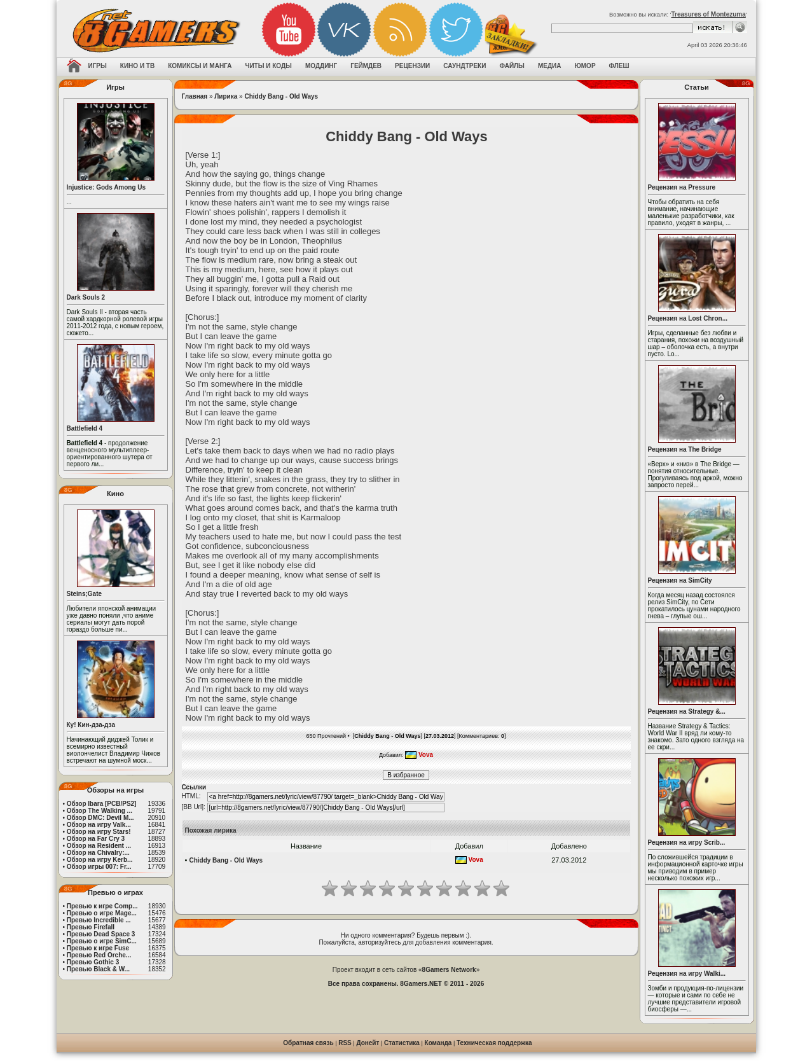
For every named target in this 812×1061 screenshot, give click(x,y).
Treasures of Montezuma (708, 14)
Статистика (402, 1042)
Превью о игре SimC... (102, 941)
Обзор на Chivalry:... (98, 852)
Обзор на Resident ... (99, 845)
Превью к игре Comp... (102, 906)
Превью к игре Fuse (98, 948)
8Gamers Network (449, 969)
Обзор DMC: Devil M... (100, 817)
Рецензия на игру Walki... (687, 973)
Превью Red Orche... (99, 955)
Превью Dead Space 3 (101, 934)
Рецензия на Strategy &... (687, 711)
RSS (345, 1042)
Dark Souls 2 (86, 297)
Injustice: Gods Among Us (106, 187)
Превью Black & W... (98, 969)
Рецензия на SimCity (680, 580)
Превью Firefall (90, 927)
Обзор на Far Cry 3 (96, 838)
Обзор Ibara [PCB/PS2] (102, 803)
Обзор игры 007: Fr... (99, 866)
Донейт (367, 1042)
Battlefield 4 (85, 428)
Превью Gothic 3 (93, 962)
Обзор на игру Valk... (99, 824)
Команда (438, 1042)
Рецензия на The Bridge (685, 449)
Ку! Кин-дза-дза (91, 724)
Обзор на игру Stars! (99, 831)
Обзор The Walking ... (99, 810)
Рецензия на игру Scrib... (687, 842)
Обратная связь (308, 1042)
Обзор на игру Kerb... (100, 859)
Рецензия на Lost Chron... (688, 318)
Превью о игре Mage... (102, 913)
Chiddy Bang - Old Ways (281, 96)
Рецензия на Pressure (682, 187)
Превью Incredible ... (99, 920)
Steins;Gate (84, 593)
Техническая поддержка (494, 1042)
